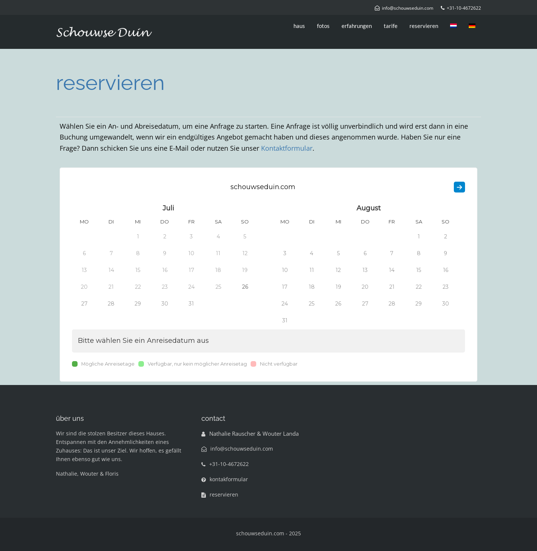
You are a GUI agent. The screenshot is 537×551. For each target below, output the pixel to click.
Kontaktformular (287, 148)
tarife (391, 25)
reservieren (423, 25)
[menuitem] (453, 25)
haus (299, 25)
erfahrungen (357, 25)
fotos (323, 25)
